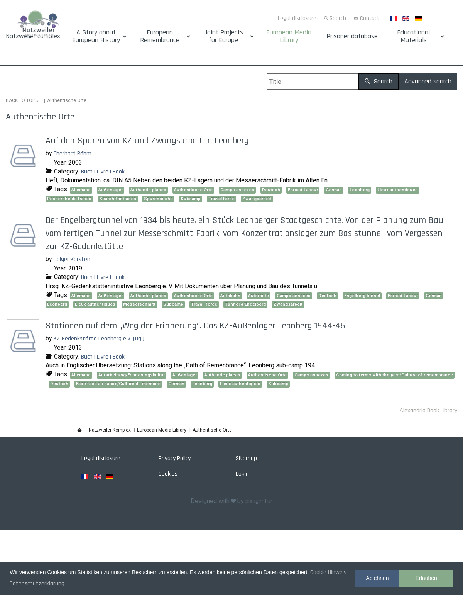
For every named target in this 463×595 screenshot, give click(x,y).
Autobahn (230, 295)
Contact (369, 18)
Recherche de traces (69, 198)
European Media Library (288, 36)
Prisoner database (352, 36)
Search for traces (117, 198)
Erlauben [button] (426, 578)
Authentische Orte (193, 189)
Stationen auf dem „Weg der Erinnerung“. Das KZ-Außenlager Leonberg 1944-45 (195, 326)
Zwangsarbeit (256, 198)
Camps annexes (237, 189)
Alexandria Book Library (428, 410)
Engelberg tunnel (362, 295)
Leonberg (360, 189)
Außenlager (110, 189)
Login (242, 474)
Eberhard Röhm (72, 154)
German (334, 189)
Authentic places (148, 189)
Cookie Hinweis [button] (328, 572)
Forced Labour (303, 189)
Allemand (81, 189)
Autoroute (258, 295)
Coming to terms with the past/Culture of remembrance (394, 374)
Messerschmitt (139, 304)
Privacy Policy (175, 458)
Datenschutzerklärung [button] (37, 584)
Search (338, 18)
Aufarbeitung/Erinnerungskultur (131, 374)
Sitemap (246, 458)
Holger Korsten (72, 259)
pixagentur (258, 501)
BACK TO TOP (20, 100)
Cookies (168, 474)
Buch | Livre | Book (103, 171)
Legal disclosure (297, 18)
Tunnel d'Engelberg (245, 304)
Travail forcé (221, 198)
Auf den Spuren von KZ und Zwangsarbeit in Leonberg (147, 140)
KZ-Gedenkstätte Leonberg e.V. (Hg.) (99, 339)
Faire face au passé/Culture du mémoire (118, 383)
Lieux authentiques (397, 189)
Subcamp (191, 198)
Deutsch (271, 189)
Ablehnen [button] (377, 578)
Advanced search (427, 81)
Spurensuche (158, 198)
